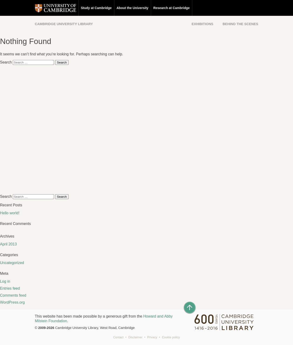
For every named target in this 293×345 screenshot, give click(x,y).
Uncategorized (12, 263)
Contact (118, 337)
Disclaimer (135, 337)
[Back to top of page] (189, 307)
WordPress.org (12, 302)
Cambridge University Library (64, 24)
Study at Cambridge (96, 8)
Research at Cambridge (171, 8)
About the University (132, 8)
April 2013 (8, 244)
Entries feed (10, 288)
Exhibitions (202, 24)
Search (6, 62)
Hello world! (10, 213)
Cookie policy (171, 337)
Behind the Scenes (240, 24)
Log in (5, 281)
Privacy (152, 337)
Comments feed (13, 295)
